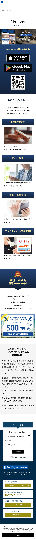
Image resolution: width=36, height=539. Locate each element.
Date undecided (18, 457)
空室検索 (11, 485)
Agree (18, 535)
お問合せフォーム (18, 515)
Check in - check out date (15, 432)
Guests (8, 441)
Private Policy (27, 531)
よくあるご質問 (18, 504)
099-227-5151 (10, 474)
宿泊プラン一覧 (24, 485)
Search (18, 451)
